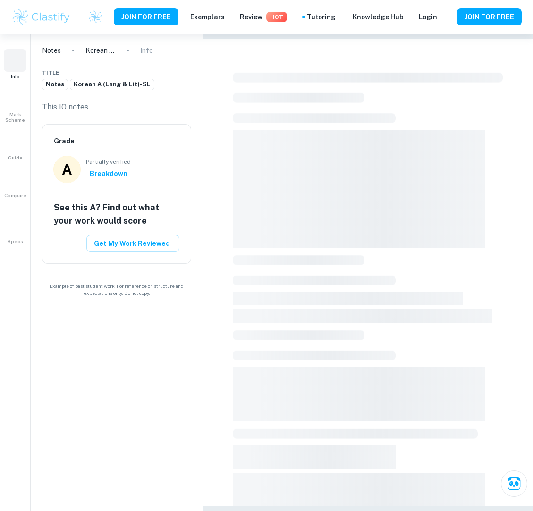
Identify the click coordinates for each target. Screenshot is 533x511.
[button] (15, 64)
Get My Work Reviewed (132, 243)
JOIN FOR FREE (146, 17)
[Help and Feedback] (447, 17)
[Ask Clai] (514, 483)
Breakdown (108, 173)
